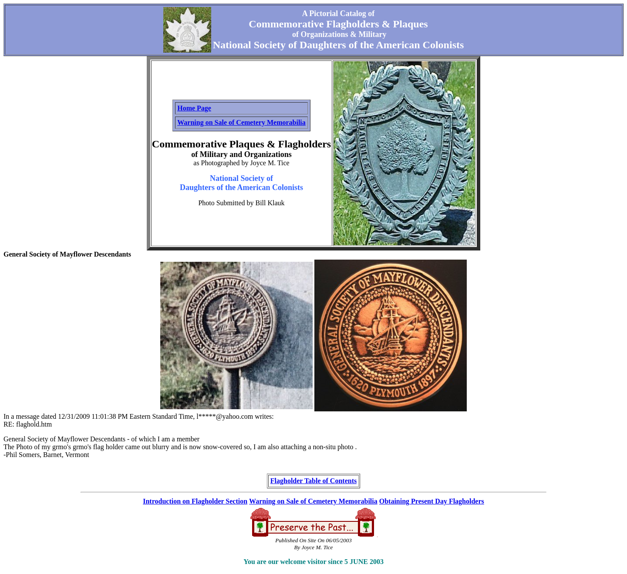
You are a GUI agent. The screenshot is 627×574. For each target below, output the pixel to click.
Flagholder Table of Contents (313, 480)
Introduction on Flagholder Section (195, 501)
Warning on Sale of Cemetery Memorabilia (241, 122)
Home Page (194, 108)
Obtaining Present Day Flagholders (431, 501)
